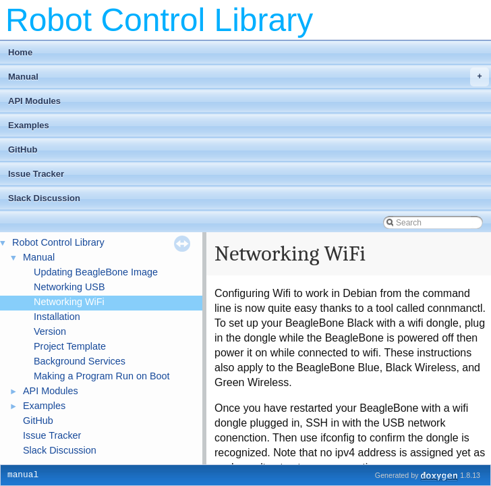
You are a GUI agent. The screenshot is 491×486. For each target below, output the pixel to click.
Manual (248, 77)
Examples (28, 125)
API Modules (34, 101)
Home (20, 52)
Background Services (79, 361)
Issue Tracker (36, 174)
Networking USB (69, 286)
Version (50, 331)
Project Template (70, 346)
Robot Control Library (58, 242)
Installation (57, 316)
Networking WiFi (69, 301)
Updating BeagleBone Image (96, 272)
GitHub (22, 149)
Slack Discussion (44, 198)
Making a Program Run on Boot (102, 376)
